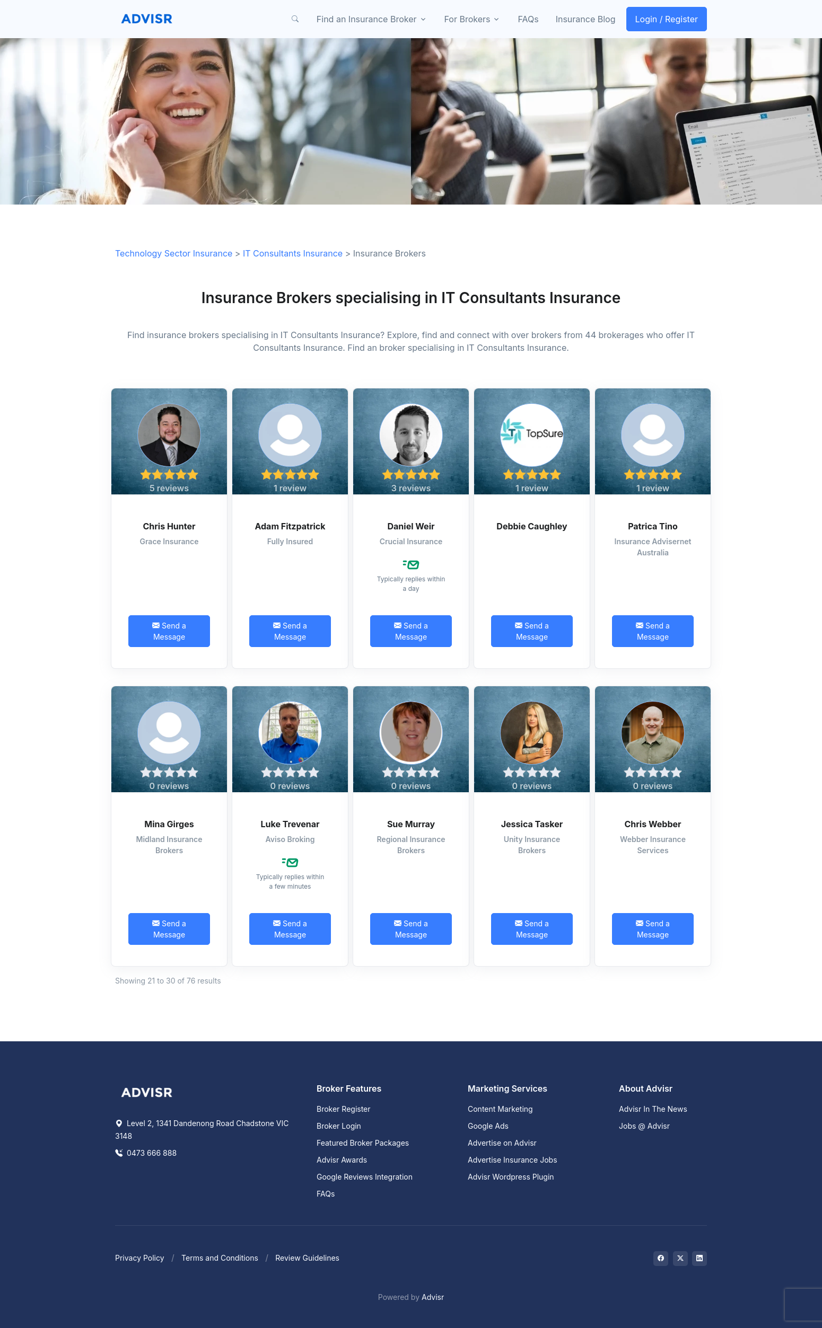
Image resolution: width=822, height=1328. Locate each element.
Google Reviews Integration (365, 1176)
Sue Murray (411, 824)
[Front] (147, 19)
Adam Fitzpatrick (290, 526)
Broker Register (344, 1108)
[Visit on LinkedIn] (699, 1258)
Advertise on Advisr (502, 1142)
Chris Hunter (169, 526)
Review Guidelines (307, 1257)
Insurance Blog (586, 19)
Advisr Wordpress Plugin (511, 1176)
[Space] (147, 1091)
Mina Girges (169, 824)
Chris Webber (652, 824)
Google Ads (488, 1125)
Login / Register (666, 19)
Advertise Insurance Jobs (512, 1159)
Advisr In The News (653, 1108)
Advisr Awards (342, 1159)
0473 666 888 (146, 1152)
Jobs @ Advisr (644, 1125)
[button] (295, 19)
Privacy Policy (139, 1257)
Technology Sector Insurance (173, 253)
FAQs (528, 19)
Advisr (433, 1297)
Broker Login (339, 1125)
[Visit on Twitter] (680, 1258)
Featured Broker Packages (363, 1142)
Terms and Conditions (219, 1257)
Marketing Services (507, 1088)
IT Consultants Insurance (293, 253)
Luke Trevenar (290, 824)
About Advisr (645, 1088)
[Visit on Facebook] (660, 1258)
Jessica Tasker (532, 824)
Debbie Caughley (531, 526)
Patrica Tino (653, 526)
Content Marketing (500, 1108)
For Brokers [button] (467, 19)
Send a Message (169, 631)
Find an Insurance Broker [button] (367, 19)
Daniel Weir (411, 526)
